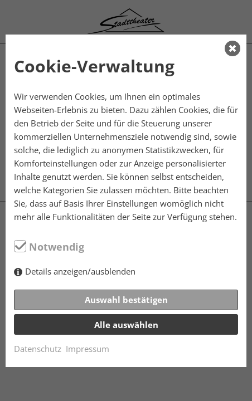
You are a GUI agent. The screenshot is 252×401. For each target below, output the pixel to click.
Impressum (87, 348)
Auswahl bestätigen (126, 299)
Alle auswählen (126, 324)
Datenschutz (37, 348)
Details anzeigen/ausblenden (80, 271)
